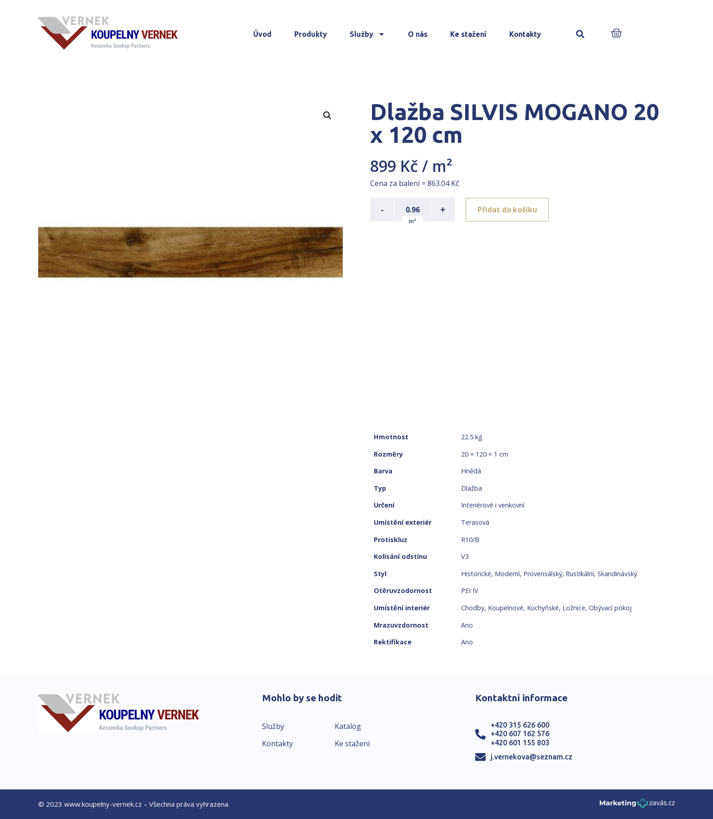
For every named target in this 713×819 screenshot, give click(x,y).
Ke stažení (468, 34)
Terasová (475, 522)
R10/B (470, 539)
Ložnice (573, 607)
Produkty (310, 34)
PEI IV (469, 590)
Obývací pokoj (610, 607)
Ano (467, 625)
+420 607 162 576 (520, 733)
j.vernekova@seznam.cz (531, 757)
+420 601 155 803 (520, 743)
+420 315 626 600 (520, 725)
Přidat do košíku (507, 210)
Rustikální (580, 573)
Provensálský (542, 573)
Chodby (472, 607)
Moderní (507, 573)
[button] (580, 34)
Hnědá (471, 471)
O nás (417, 34)
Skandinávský (617, 573)
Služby (367, 34)
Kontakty (525, 34)
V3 (465, 556)
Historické (476, 573)
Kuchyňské (543, 607)
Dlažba (471, 488)
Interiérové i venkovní (492, 505)
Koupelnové (505, 607)
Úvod (262, 34)
